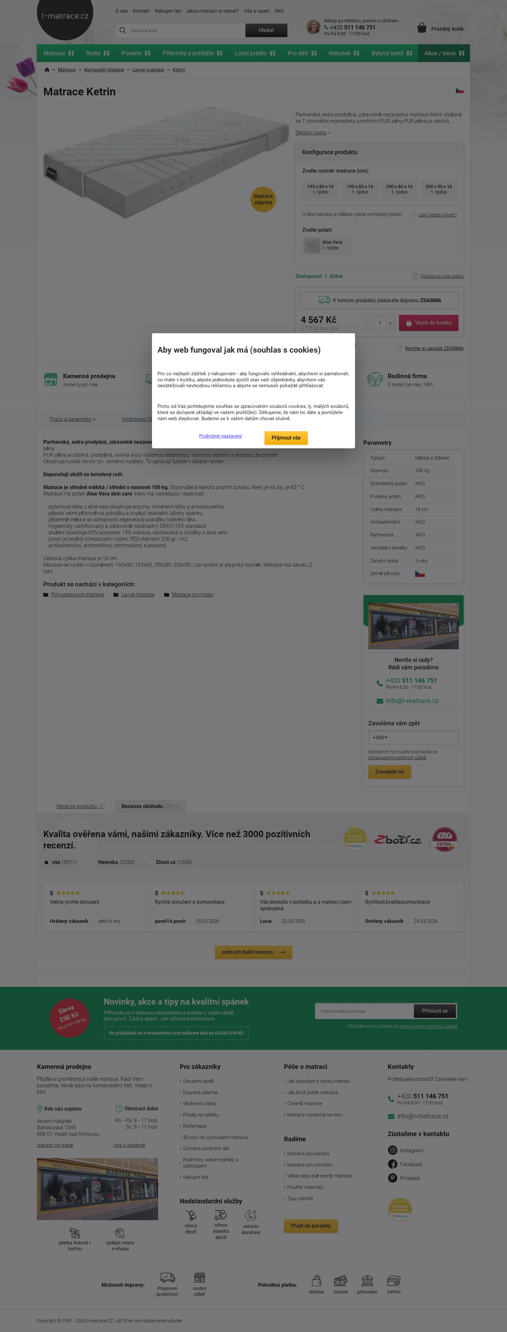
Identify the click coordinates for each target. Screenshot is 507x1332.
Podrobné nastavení (220, 436)
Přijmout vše (286, 438)
